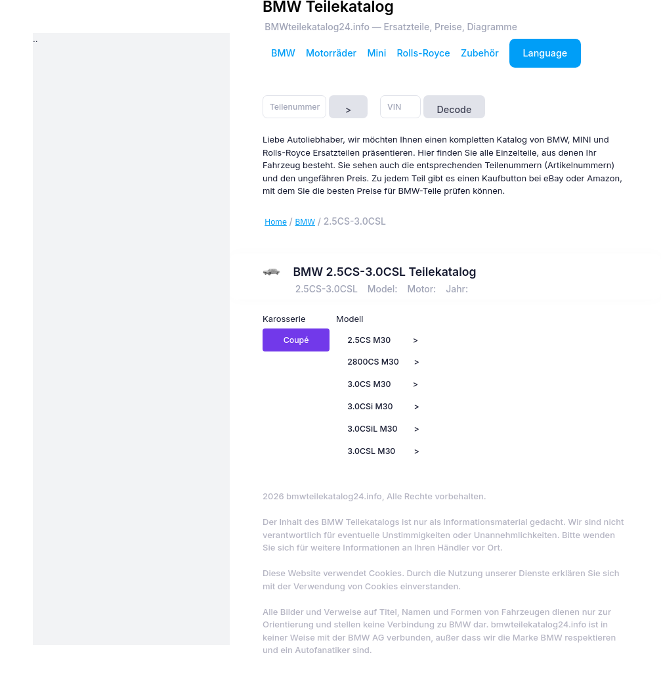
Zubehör (480, 52)
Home (276, 222)
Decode (454, 109)
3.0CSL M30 (371, 451)
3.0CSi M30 (370, 406)
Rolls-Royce (423, 52)
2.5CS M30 (369, 340)
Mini (376, 52)
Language (545, 52)
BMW (283, 52)
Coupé (296, 340)
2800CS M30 (373, 362)
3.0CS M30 (369, 384)
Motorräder (331, 52)
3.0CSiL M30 (372, 429)
